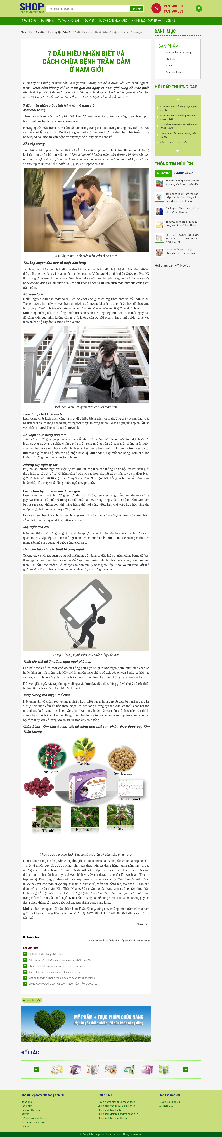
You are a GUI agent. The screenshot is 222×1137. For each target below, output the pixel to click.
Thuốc (169, 65)
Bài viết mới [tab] (163, 173)
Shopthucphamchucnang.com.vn (43, 1095)
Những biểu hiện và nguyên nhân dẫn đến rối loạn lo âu (181, 251)
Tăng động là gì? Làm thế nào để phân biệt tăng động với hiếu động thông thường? (182, 197)
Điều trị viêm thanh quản (174, 142)
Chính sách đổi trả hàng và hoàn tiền (118, 1113)
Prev (178, 99)
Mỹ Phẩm (171, 59)
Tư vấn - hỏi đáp (69, 20)
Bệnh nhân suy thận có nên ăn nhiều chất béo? (54, 972)
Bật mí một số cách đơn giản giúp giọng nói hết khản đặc (60, 960)
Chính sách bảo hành (109, 1110)
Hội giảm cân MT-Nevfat (172, 265)
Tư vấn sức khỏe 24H (170, 1101)
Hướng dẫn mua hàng (113, 20)
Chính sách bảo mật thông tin (114, 1118)
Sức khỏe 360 (166, 1105)
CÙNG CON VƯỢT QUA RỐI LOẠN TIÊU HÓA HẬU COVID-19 (63, 983)
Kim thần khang (174, 72)
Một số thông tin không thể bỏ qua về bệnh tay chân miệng (62, 977)
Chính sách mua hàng (146, 20)
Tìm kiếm (136, 8)
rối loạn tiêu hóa (32, 1000)
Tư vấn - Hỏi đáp (30, 1110)
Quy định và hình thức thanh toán (116, 1101)
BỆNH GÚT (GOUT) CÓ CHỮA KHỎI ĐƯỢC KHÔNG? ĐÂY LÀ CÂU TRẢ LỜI (182, 238)
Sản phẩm (47, 20)
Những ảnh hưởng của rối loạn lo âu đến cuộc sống (57, 966)
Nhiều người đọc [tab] (183, 173)
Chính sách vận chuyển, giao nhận (116, 1105)
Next (178, 151)
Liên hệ (170, 20)
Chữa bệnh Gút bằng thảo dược (46, 954)
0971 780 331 (173, 6)
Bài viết (89, 20)
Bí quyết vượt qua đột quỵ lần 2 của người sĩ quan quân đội (182, 182)
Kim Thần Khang (34, 861)
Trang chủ (29, 20)
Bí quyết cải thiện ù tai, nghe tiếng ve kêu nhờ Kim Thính (181, 223)
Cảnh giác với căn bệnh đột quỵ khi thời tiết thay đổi (183, 210)
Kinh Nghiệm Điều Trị (59, 32)
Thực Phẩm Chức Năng (178, 52)
